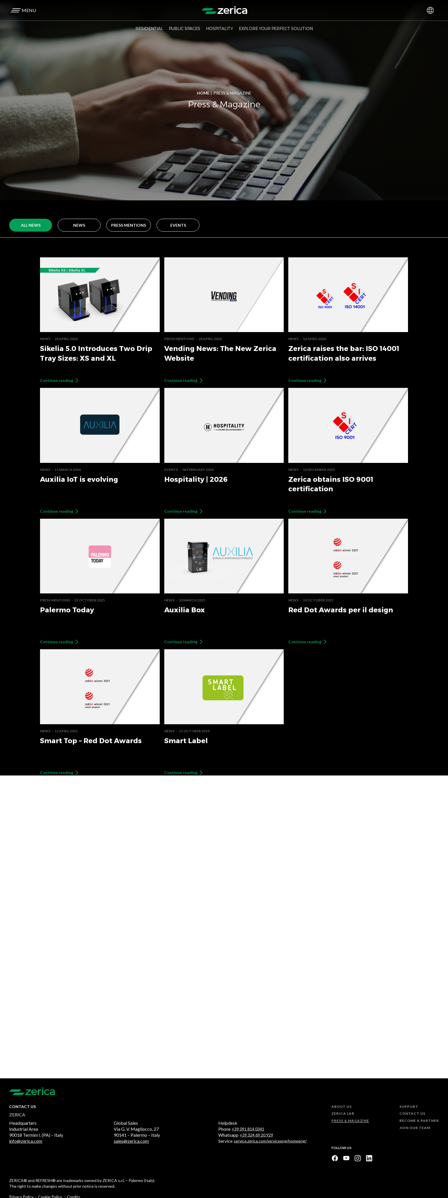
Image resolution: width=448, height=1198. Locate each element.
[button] (22, 10)
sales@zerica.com (131, 1141)
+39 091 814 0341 (248, 1129)
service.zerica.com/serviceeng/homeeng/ (270, 1141)
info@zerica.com (25, 1141)
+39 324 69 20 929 (256, 1135)
